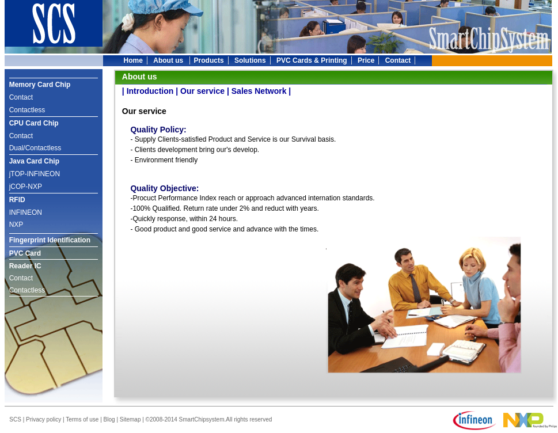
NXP (16, 225)
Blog (109, 419)
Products (209, 60)
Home (133, 60)
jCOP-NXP (25, 187)
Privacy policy (43, 419)
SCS (15, 419)
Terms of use (82, 419)
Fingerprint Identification (49, 240)
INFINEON (25, 212)
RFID (17, 200)
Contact (398, 60)
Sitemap (130, 419)
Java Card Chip (34, 161)
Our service (202, 91)
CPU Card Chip (34, 123)
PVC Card (25, 253)
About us (169, 60)
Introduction (150, 91)
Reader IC (25, 266)
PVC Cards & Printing (311, 60)
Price (366, 60)
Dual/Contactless (35, 148)
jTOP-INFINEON (34, 174)
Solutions (250, 60)
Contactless (27, 110)
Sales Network (259, 91)
